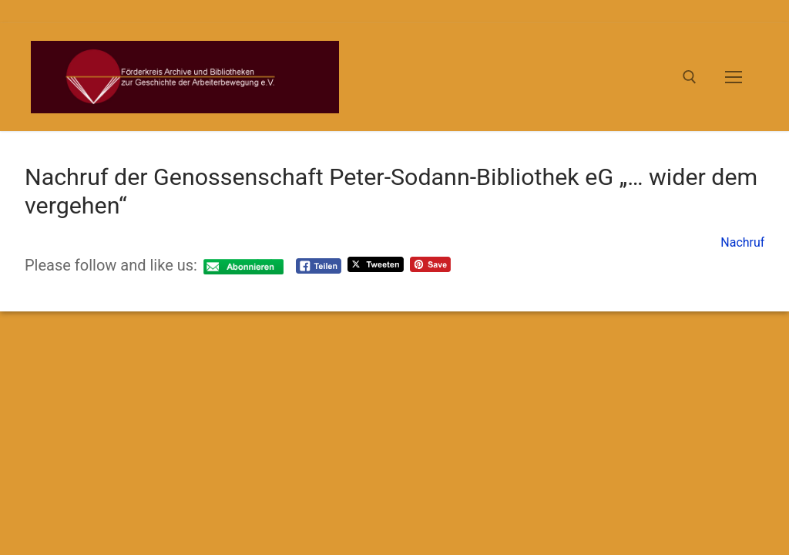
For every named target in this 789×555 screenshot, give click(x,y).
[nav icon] (733, 77)
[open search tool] (690, 77)
